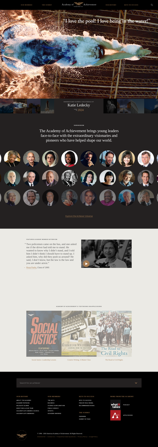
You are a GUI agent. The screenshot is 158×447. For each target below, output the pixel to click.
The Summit (47, 5)
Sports (50, 411)
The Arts (51, 400)
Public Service (53, 408)
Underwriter (41, 436)
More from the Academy (122, 396)
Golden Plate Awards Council (27, 411)
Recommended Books (87, 405)
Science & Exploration (56, 405)
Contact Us (51, 436)
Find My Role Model (86, 403)
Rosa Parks (31, 267)
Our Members (26, 5)
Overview (82, 416)
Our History (111, 5)
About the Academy (23, 400)
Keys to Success (131, 5)
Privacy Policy (82, 436)
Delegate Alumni (22, 405)
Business (51, 403)
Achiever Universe (54, 413)
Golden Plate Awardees (25, 413)
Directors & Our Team (24, 408)
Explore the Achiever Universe (79, 216)
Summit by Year (84, 419)
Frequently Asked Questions (66, 436)
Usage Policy (93, 436)
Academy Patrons (23, 403)
